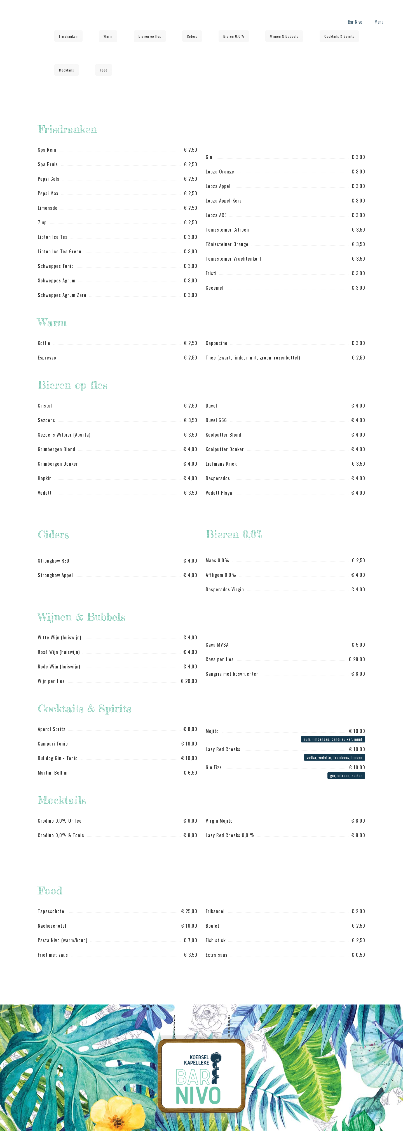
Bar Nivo (355, 21)
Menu (378, 21)
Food (103, 70)
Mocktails (66, 70)
